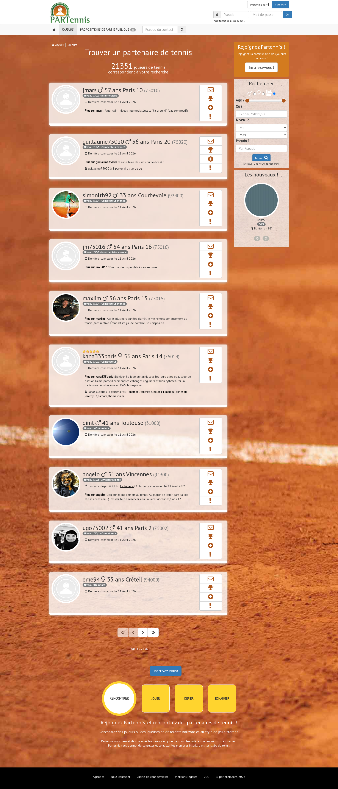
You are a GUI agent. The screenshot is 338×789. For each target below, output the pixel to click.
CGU (206, 777)
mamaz (170, 392)
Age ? (240, 100)
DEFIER (188, 698)
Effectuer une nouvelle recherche (261, 163)
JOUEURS (68, 29)
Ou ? (239, 106)
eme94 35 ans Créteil (121, 579)
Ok (287, 15)
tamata (103, 396)
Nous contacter (120, 777)
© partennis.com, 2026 (230, 777)
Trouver (261, 158)
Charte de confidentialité (153, 777)
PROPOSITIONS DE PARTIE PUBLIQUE (108, 30)
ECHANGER (222, 698)
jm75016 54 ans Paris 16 (126, 247)
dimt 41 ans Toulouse (121, 423)
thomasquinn (116, 396)
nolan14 (158, 392)
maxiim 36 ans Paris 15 (124, 298)
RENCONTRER (119, 698)
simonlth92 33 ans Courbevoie (133, 195)
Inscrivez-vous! (166, 670)
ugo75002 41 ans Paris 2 (126, 528)
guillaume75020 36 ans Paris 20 (135, 141)
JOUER (156, 698)
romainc (261, 220)
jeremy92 (91, 396)
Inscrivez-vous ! (261, 67)
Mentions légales (186, 777)
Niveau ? (242, 120)
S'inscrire (280, 5)
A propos (99, 777)
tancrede (136, 168)
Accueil (58, 45)
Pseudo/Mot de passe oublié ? (229, 20)
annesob (181, 392)
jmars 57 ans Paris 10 (121, 90)
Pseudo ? (242, 141)
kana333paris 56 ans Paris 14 (131, 356)
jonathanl (133, 392)
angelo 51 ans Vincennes (126, 474)
